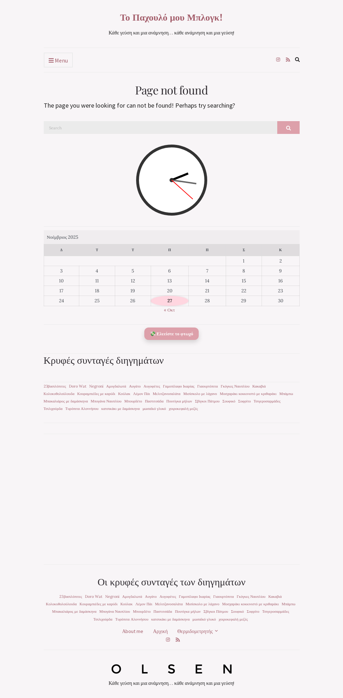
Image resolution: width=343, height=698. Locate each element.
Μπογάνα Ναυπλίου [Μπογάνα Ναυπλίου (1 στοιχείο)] (106, 401)
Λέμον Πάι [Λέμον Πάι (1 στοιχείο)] (141, 393)
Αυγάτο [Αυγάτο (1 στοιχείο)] (135, 386)
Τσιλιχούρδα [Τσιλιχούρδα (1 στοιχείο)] (53, 408)
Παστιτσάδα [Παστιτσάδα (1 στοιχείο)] (154, 401)
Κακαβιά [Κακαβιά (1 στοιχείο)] (259, 386)
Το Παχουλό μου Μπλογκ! (171, 17)
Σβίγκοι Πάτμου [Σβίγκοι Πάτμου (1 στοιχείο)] (207, 401)
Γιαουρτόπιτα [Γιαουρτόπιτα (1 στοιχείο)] (207, 386)
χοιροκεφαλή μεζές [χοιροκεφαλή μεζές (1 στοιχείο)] (183, 408)
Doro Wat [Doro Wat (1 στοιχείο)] (77, 386)
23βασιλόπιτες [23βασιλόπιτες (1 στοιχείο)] (55, 386)
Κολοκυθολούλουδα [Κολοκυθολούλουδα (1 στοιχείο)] (59, 393)
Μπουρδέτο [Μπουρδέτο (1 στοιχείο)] (133, 401)
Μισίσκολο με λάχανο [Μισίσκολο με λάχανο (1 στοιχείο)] (200, 393)
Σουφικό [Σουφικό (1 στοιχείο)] (229, 401)
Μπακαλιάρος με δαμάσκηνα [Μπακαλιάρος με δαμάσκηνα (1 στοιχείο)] (66, 401)
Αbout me (132, 631)
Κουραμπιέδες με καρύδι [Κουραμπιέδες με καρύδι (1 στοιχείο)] (96, 393)
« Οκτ (169, 310)
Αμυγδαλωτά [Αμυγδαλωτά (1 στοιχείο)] (116, 386)
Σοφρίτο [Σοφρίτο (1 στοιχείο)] (244, 401)
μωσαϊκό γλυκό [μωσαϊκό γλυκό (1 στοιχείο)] (154, 408)
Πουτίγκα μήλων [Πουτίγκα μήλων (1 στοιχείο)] (179, 401)
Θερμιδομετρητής (195, 631)
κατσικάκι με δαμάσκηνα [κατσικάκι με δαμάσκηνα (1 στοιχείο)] (120, 408)
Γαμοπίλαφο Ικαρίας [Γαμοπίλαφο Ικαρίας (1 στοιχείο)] (178, 386)
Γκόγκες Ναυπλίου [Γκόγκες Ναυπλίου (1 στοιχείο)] (235, 386)
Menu (58, 61)
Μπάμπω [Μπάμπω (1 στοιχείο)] (286, 393)
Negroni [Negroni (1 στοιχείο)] (96, 386)
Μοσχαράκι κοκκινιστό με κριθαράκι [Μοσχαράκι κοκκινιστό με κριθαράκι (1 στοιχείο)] (248, 393)
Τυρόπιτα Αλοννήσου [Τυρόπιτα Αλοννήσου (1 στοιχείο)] (81, 408)
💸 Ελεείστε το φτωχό (171, 334)
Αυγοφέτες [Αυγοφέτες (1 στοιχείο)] (152, 386)
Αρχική (160, 631)
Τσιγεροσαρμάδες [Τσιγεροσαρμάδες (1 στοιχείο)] (267, 401)
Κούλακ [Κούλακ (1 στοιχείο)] (124, 393)
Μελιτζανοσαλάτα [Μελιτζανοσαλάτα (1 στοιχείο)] (167, 393)
